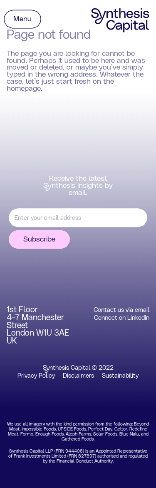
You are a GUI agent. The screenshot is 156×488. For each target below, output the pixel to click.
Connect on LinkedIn (121, 318)
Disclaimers (78, 376)
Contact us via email (121, 310)
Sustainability (120, 376)
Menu (22, 19)
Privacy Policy (36, 376)
